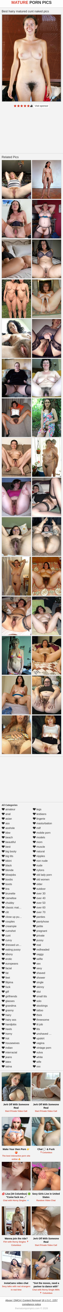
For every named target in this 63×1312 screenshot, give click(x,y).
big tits (7, 856)
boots (7, 884)
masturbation (42, 823)
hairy (6, 1015)
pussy (38, 940)
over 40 (39, 898)
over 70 (39, 912)
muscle (39, 846)
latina (7, 1066)
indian (7, 1047)
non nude (40, 860)
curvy (7, 940)
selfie (38, 959)
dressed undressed (15, 945)
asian (7, 818)
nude (38, 865)
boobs (7, 879)
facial (7, 968)
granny (8, 1010)
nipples (39, 856)
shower (39, 977)
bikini (7, 860)
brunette (8, 893)
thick (37, 1015)
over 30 (39, 893)
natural (39, 851)
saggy (38, 954)
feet (6, 977)
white (38, 1057)
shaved (39, 973)
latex (6, 1061)
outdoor (39, 888)
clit (5, 912)
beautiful (9, 842)
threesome (41, 1019)
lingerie (39, 818)
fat (5, 973)
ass (6, 823)
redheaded (41, 949)
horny (7, 1033)
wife (37, 1061)
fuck (6, 987)
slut (37, 991)
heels (7, 1029)
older (38, 884)
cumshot (9, 930)
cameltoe (9, 898)
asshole (8, 828)
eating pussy (11, 949)
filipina (7, 982)
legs (37, 809)
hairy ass (9, 1019)
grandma (9, 1005)
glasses (8, 1001)
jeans (7, 1057)
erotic (7, 959)
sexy (37, 968)
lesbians (39, 814)
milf (37, 828)
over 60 (39, 907)
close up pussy (12, 916)
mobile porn (42, 832)
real (37, 945)
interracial (9, 1052)
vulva (38, 1052)
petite (38, 926)
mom (38, 842)
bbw (6, 832)
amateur (8, 809)
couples (8, 921)
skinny (38, 987)
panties (39, 916)
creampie (9, 926)
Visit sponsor (41, 106)
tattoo (38, 1010)
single (38, 982)
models (39, 837)
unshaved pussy (44, 1033)
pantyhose (41, 921)
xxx (36, 1066)
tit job (38, 1024)
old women (41, 879)
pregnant (40, 930)
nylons (38, 870)
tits (36, 1029)
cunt (6, 935)
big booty (9, 851)
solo (37, 1001)
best (6, 846)
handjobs (9, 1024)
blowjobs (9, 874)
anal (6, 814)
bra (5, 888)
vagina (39, 1043)
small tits (40, 996)
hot (5, 1038)
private (39, 935)
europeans (10, 963)
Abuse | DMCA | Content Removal (23, 1300)
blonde (8, 870)
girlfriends (9, 996)
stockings (40, 1005)
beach (7, 837)
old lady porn (42, 874)
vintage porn (42, 1047)
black (7, 865)
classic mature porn (15, 907)
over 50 (39, 902)
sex (37, 963)
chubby (8, 902)
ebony (7, 954)
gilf (5, 991)
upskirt (39, 1038)
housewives (10, 1043)
